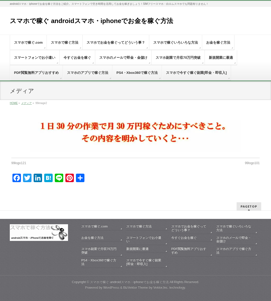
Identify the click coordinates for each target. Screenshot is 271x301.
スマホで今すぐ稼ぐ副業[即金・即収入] (143, 262)
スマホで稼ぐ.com (94, 226)
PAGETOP (249, 206)
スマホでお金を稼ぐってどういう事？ (188, 228)
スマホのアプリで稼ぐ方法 (233, 250)
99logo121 (18, 163)
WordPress (111, 287)
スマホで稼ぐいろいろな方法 (233, 228)
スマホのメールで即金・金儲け (233, 239)
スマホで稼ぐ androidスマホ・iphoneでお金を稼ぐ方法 (91, 20)
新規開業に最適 (137, 249)
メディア (26, 103)
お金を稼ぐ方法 (92, 238)
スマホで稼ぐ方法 (139, 226)
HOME (14, 103)
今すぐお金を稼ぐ (184, 238)
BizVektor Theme (135, 287)
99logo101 (252, 163)
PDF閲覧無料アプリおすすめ (188, 250)
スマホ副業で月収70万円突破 (98, 250)
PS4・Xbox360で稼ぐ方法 (98, 262)
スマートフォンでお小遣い (143, 239)
